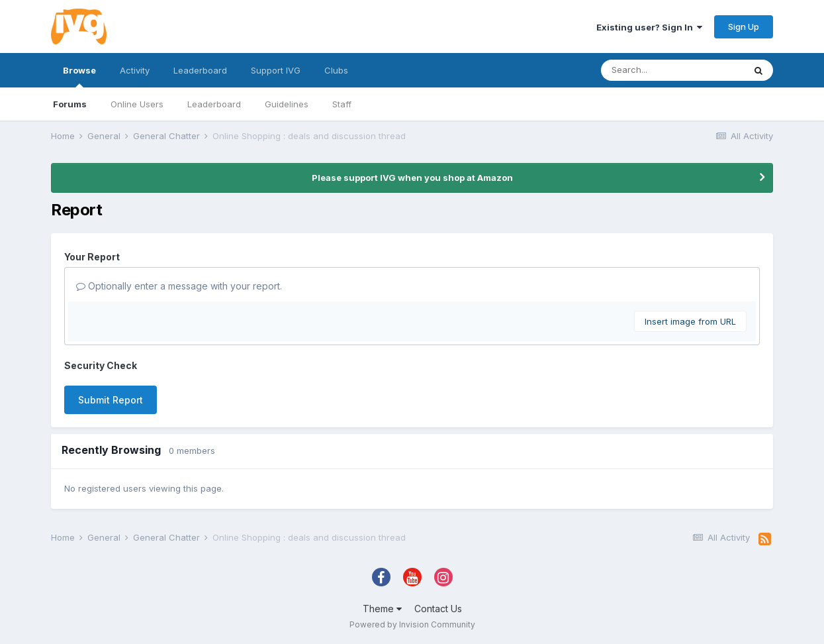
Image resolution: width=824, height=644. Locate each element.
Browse (79, 76)
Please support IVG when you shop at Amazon (412, 177)
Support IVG (275, 70)
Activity (135, 70)
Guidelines (286, 104)
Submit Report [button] (110, 399)
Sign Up (743, 26)
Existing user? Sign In (649, 27)
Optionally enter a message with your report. (179, 286)
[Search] (672, 70)
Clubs (336, 70)
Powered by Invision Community (412, 624)
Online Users (137, 104)
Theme (382, 608)
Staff (341, 104)
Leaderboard (214, 104)
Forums (70, 104)
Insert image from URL (690, 321)
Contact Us (438, 608)
